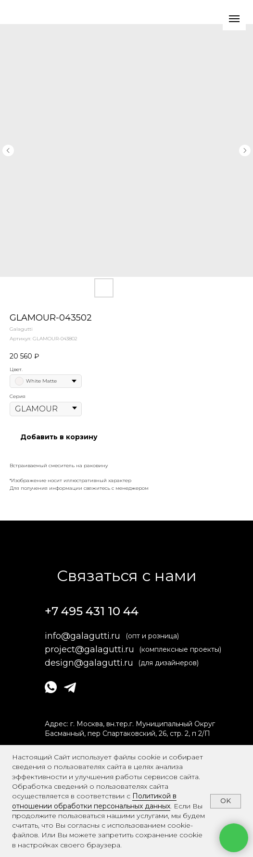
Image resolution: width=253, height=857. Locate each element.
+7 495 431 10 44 (92, 611)
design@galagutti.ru (89, 663)
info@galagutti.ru (82, 636)
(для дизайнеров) (168, 662)
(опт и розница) (152, 636)
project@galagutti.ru (89, 649)
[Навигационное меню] (234, 18)
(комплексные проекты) (180, 649)
